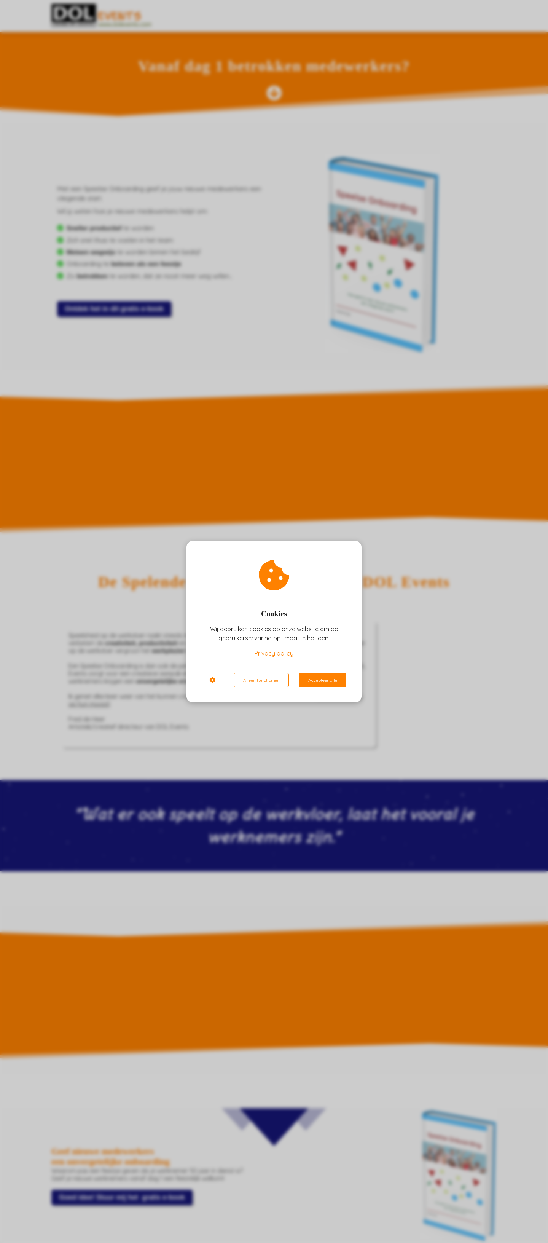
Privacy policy (274, 653)
